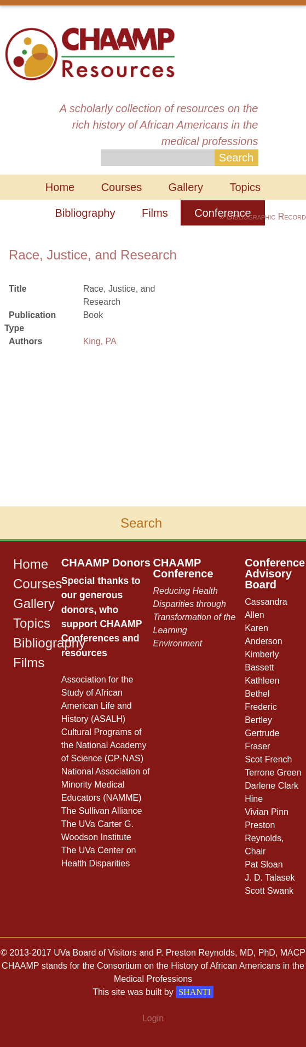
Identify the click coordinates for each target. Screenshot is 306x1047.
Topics (245, 187)
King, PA (100, 341)
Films (155, 213)
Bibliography (85, 213)
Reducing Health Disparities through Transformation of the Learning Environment (194, 617)
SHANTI (194, 992)
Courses (121, 187)
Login (153, 1018)
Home (59, 187)
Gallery (186, 187)
